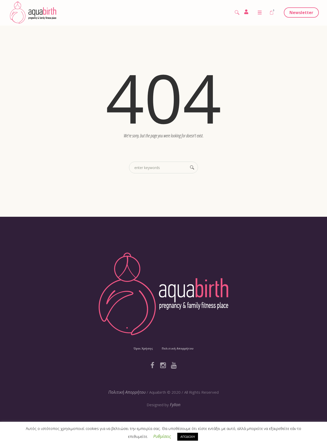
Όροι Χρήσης (143, 348)
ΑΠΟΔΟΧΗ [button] (187, 436)
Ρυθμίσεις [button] (162, 436)
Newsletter (301, 12)
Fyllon (175, 404)
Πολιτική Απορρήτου (177, 348)
